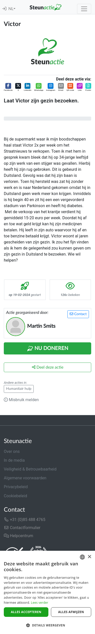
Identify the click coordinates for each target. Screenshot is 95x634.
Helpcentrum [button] (18, 535)
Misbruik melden (21, 399)
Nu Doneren (47, 349)
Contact (78, 314)
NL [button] (10, 9)
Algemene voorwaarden (25, 478)
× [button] (89, 557)
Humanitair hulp (18, 389)
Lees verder (39, 602)
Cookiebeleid (15, 495)
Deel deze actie (47, 367)
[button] (8, 87)
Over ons (12, 451)
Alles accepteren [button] (26, 612)
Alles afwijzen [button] (71, 612)
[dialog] (47, 592)
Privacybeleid (16, 486)
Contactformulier (22, 527)
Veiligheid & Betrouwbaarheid (30, 469)
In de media (14, 460)
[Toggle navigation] (84, 9)
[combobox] (82, 557)
